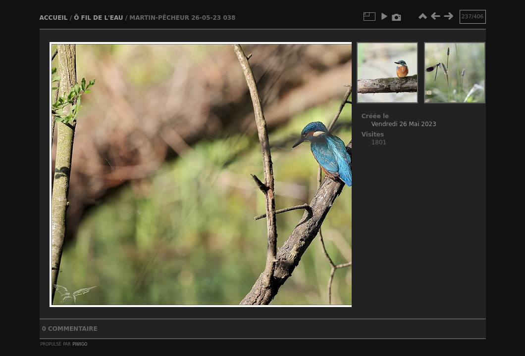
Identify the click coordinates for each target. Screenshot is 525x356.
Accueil (54, 17)
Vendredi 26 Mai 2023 (403, 124)
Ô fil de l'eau (98, 17)
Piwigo (79, 343)
